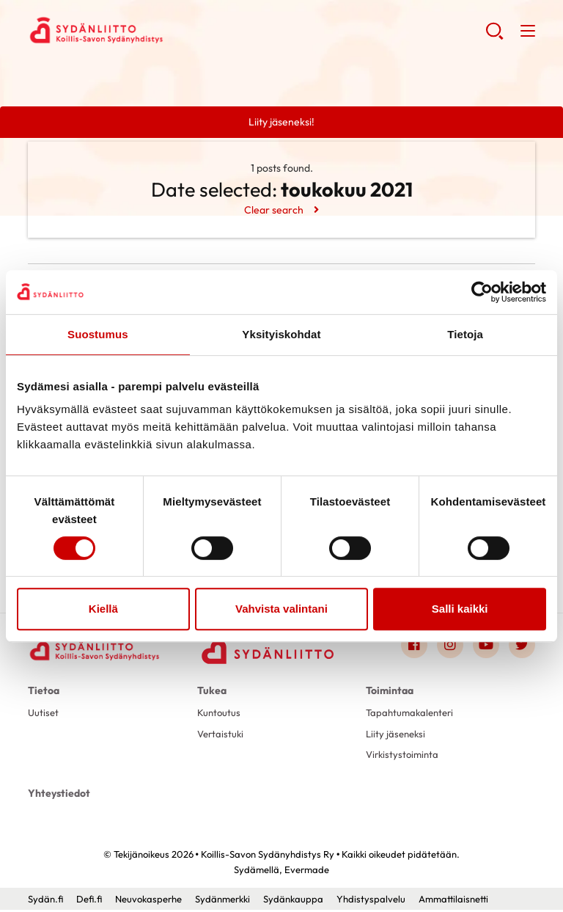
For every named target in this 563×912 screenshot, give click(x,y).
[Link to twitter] (522, 647)
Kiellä (103, 608)
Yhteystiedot (59, 795)
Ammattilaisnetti (453, 901)
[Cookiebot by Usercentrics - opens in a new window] (482, 292)
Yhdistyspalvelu (370, 901)
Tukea (212, 692)
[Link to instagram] (450, 647)
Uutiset (44, 714)
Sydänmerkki (222, 901)
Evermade (306, 872)
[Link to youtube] (486, 647)
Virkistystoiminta (404, 757)
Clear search (273, 209)
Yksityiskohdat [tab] (281, 334)
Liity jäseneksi (397, 736)
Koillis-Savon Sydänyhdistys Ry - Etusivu (145, 30)
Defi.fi (89, 901)
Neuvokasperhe (148, 901)
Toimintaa (389, 692)
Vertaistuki (221, 736)
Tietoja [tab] (465, 334)
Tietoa (43, 692)
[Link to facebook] (414, 647)
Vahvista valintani (281, 608)
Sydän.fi (45, 901)
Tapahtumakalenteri (412, 714)
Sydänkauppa (293, 901)
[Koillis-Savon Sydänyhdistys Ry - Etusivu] (94, 650)
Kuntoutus (219, 714)
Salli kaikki (460, 608)
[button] (494, 36)
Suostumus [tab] (97, 334)
